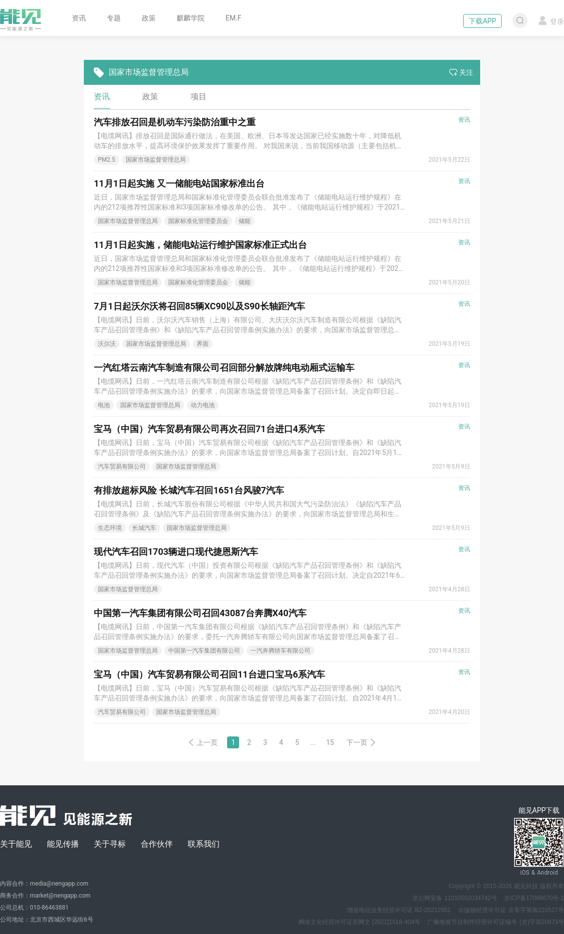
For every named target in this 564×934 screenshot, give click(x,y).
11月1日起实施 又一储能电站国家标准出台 (179, 183)
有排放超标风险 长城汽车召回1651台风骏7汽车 (189, 490)
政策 (149, 18)
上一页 (203, 742)
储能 (245, 221)
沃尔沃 (107, 343)
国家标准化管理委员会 (198, 221)
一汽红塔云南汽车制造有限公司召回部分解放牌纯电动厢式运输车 (224, 367)
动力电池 (203, 405)
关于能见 (16, 844)
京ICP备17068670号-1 (534, 898)
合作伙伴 (157, 844)
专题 (114, 18)
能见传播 (63, 844)
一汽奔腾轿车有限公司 (280, 650)
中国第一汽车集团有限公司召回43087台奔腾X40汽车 (200, 613)
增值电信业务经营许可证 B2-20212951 (399, 910)
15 (330, 742)
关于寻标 (110, 844)
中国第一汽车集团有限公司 (204, 650)
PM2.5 (106, 159)
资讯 (79, 18)
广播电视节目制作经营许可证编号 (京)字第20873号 (495, 922)
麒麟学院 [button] (191, 18)
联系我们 (204, 844)
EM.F (234, 18)
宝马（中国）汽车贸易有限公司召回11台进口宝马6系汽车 (209, 674)
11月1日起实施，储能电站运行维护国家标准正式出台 (200, 244)
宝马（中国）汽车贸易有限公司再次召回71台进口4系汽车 (209, 429)
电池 (104, 405)
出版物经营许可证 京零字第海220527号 (511, 910)
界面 (203, 343)
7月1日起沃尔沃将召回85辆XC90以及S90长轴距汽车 (199, 306)
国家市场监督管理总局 (156, 159)
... (313, 742)
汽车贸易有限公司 (122, 466)
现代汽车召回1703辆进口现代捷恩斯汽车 (176, 551)
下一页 (361, 742)
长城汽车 (144, 527)
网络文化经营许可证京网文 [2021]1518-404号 (359, 922)
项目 (199, 96)
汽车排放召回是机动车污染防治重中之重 (175, 122)
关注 (461, 72)
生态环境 (110, 527)
